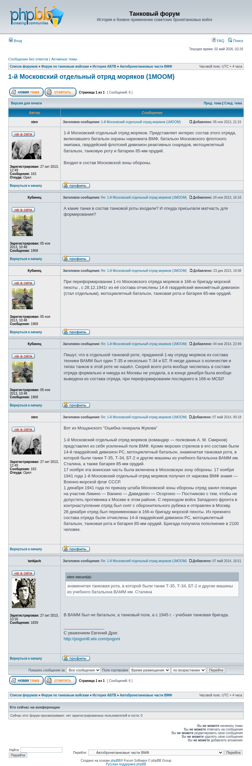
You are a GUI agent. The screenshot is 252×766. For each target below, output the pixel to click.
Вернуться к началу (26, 185)
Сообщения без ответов (28, 59)
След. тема (233, 103)
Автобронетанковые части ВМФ (146, 66)
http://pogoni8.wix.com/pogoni (92, 638)
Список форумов (24, 66)
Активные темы (64, 59)
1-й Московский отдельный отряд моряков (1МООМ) (91, 76)
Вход (15, 41)
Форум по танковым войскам (65, 66)
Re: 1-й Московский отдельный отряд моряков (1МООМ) (144, 197)
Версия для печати (26, 103)
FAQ (218, 41)
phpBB (115, 760)
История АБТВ (104, 66)
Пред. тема (212, 103)
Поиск (235, 41)
